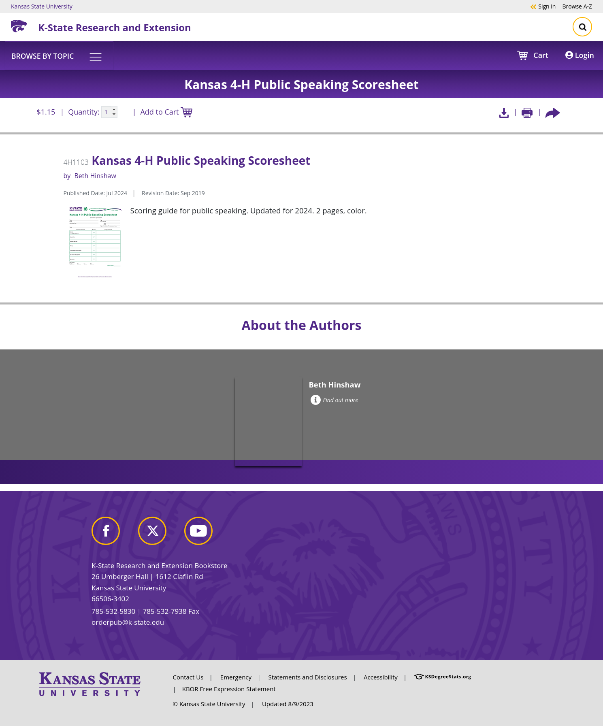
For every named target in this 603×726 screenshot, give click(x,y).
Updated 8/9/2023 (287, 704)
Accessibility (381, 677)
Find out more (334, 400)
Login (579, 55)
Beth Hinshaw (95, 175)
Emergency (235, 677)
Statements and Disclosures (307, 677)
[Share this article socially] (552, 112)
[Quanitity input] (109, 112)
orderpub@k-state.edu (128, 622)
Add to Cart (166, 112)
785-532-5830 (113, 611)
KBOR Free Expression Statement (229, 689)
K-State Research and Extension (114, 27)
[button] (59, 55)
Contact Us (188, 677)
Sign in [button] (543, 6)
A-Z (577, 6)
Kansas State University (41, 6)
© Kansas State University (209, 704)
